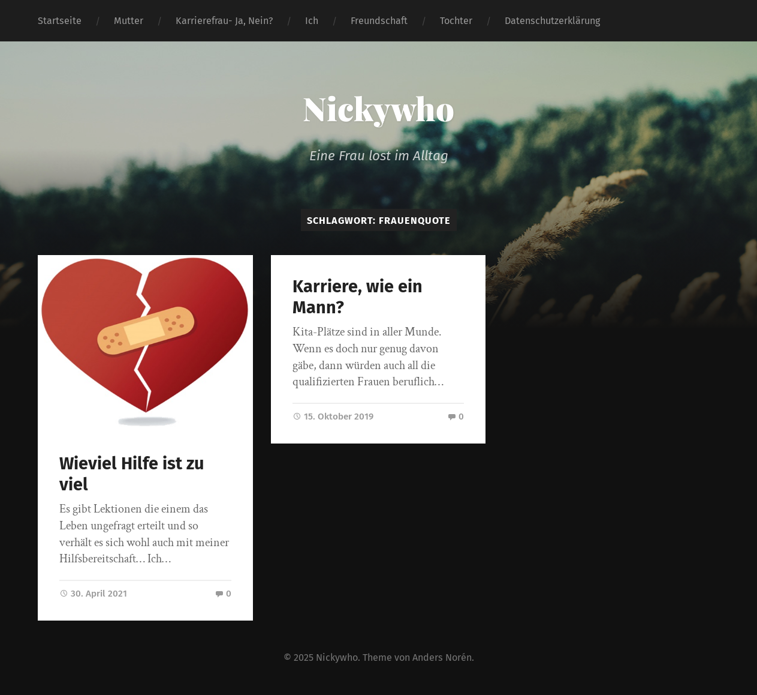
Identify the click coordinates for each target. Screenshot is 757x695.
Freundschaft (379, 20)
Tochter (456, 20)
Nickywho (378, 108)
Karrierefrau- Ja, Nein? (224, 20)
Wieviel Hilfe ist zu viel (131, 474)
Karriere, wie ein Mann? (357, 297)
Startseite (60, 20)
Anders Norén (442, 657)
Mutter (128, 20)
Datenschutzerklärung (552, 20)
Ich (311, 20)
